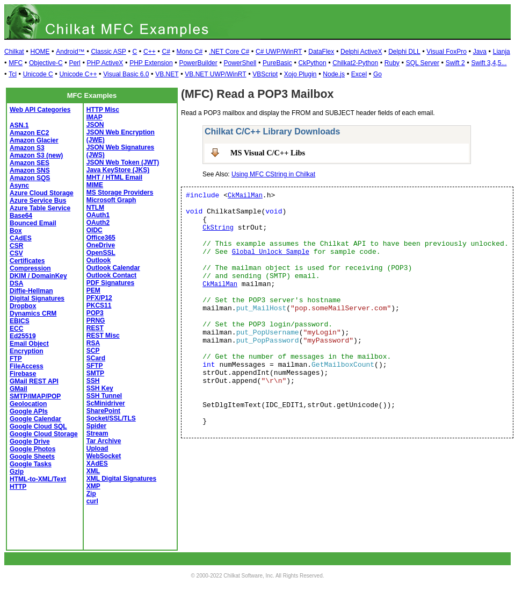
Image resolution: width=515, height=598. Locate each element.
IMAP (94, 117)
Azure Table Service (40, 208)
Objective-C (46, 63)
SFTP (94, 365)
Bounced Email (33, 223)
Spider (96, 426)
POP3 (95, 313)
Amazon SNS (30, 170)
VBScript (265, 74)
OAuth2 (98, 222)
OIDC (94, 230)
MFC (16, 63)
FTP (16, 358)
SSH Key (99, 388)
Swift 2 (455, 63)
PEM (93, 290)
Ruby (392, 63)
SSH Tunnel (104, 396)
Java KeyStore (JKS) (117, 170)
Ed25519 (23, 336)
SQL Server (422, 63)
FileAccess (26, 366)
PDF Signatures (110, 283)
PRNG (95, 320)
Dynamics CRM (33, 313)
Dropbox (23, 306)
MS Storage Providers (120, 192)
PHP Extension (151, 63)
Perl (74, 63)
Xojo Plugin (300, 74)
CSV (16, 253)
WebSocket (103, 456)
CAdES (21, 238)
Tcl (13, 74)
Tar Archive (103, 441)
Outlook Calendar (113, 268)
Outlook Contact (111, 275)
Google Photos (32, 449)
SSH (93, 381)
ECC (16, 328)
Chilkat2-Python (355, 63)
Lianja (501, 51)
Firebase (23, 374)
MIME (94, 185)
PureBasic (277, 63)
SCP (93, 350)
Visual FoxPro (446, 51)
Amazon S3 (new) (36, 155)
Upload (97, 448)
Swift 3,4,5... (488, 63)
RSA (93, 343)
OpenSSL (100, 253)
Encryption (26, 351)
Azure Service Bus (38, 200)
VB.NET (166, 74)
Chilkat (14, 51)
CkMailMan (245, 196)
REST (95, 328)
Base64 (21, 215)
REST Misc (103, 335)
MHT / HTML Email (114, 177)
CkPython (313, 63)
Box (16, 230)
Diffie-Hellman (31, 291)
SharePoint (103, 411)
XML (93, 471)
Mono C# (190, 51)
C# (166, 51)
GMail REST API (34, 381)
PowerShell (240, 63)
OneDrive (100, 245)
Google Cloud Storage (44, 434)
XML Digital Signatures (121, 478)
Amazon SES (29, 163)
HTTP (18, 486)
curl (92, 501)
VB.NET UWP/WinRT (215, 74)
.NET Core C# (229, 51)
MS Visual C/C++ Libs (267, 152)
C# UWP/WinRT (279, 51)
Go (377, 74)
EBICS (20, 321)
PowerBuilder (198, 63)
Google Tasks (31, 464)
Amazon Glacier (34, 140)
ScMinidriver (105, 403)
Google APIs (29, 411)
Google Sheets (32, 456)
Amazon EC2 (29, 133)
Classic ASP (108, 51)
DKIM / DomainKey (38, 276)
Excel (359, 74)
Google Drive (30, 441)
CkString (218, 228)
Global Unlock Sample (270, 252)
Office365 (100, 237)
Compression (30, 268)
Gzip (17, 471)
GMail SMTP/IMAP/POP (35, 392)
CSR (16, 246)
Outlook (98, 260)
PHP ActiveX (105, 63)
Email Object (29, 343)
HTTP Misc (102, 109)
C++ (149, 51)
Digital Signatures (37, 298)
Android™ (70, 51)
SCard (95, 358)
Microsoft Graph (111, 200)
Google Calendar (35, 419)
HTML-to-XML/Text (38, 479)
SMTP (95, 373)
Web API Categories (40, 109)
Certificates (27, 261)
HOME (39, 51)
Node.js (334, 74)
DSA (16, 283)
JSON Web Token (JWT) (122, 162)
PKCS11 (99, 305)
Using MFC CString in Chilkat (273, 174)
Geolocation (28, 404)
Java (480, 51)
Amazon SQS (30, 178)
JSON (95, 125)
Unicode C (38, 74)
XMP (93, 486)
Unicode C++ (78, 74)
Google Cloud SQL (38, 426)
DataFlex (321, 51)
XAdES (97, 463)
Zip (91, 493)
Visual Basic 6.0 (126, 74)
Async (19, 185)
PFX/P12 (99, 298)
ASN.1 (19, 125)
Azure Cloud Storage (42, 193)
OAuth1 (98, 215)
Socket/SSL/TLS (111, 418)
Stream (97, 433)
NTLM (95, 207)
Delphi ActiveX (361, 51)
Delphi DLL (404, 51)
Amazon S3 (27, 148)
